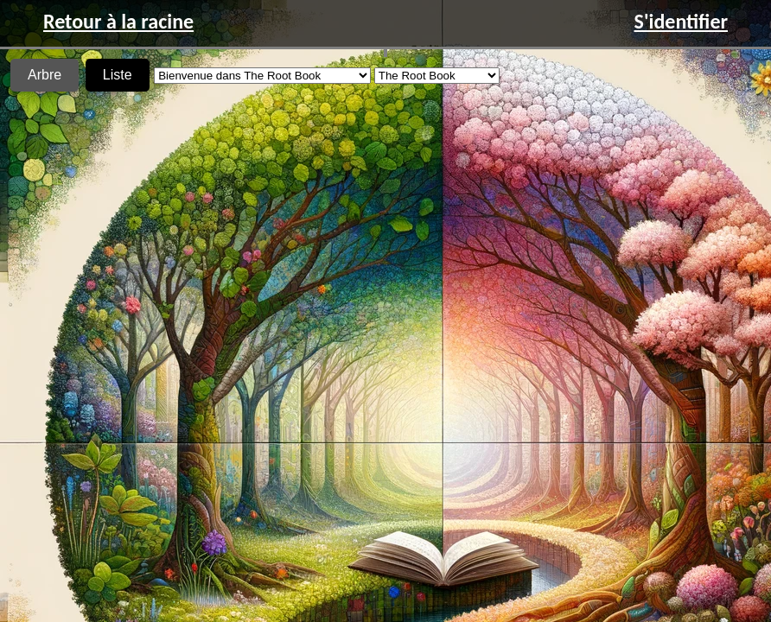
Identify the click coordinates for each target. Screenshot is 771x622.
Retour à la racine (118, 21)
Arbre (44, 74)
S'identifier (681, 21)
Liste (117, 74)
